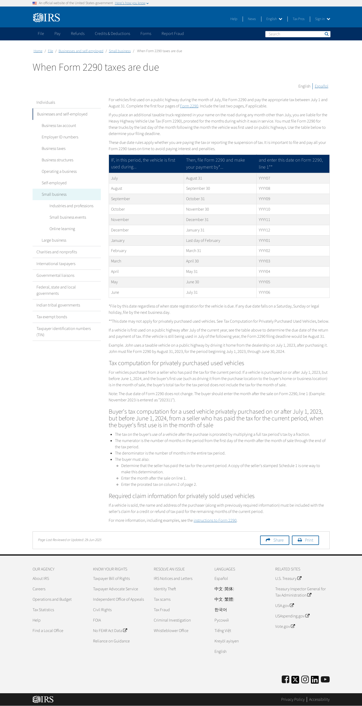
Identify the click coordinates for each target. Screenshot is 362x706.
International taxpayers (55, 264)
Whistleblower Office (171, 631)
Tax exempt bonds (51, 317)
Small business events (66, 217)
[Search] (297, 34)
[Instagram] (305, 679)
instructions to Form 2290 (215, 520)
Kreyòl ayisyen (226, 641)
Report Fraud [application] (173, 33)
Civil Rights (102, 610)
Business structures (56, 160)
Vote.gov (285, 626)
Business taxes (52, 148)
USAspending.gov (292, 616)
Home (38, 51)
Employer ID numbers (58, 137)
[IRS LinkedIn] (315, 681)
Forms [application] (145, 33)
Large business (52, 240)
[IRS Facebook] (285, 679)
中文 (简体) (224, 589)
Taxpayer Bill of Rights (111, 578)
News (252, 19)
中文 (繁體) (224, 599)
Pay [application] (57, 33)
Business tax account (57, 125)
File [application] (41, 33)
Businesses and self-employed (81, 51)
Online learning (61, 229)
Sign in (322, 19)
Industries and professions (70, 206)
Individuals (45, 102)
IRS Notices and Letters (173, 578)
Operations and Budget (52, 599)
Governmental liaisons (55, 275)
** (271, 167)
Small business (120, 51)
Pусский (221, 620)
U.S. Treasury (288, 578)
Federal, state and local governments (56, 290)
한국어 (220, 610)
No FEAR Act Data (110, 631)
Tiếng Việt (222, 631)
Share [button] (278, 540)
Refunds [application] (77, 33)
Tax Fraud (162, 610)
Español (321, 86)
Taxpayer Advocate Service (115, 589)
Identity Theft (165, 589)
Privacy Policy (293, 699)
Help (233, 19)
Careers (39, 589)
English (274, 19)
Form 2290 (189, 106)
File (50, 51)
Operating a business (57, 171)
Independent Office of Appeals (118, 599)
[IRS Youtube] (325, 679)
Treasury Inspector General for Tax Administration (300, 592)
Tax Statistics (43, 610)
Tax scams (162, 599)
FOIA (97, 620)
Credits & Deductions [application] (112, 33)
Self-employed (52, 183)
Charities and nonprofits (56, 252)
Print (309, 540)
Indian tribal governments (58, 305)
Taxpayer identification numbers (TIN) (63, 332)
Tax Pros (299, 19)
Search (326, 33)
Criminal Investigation (172, 620)
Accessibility (319, 699)
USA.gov (284, 606)
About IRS (41, 578)
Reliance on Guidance (111, 641)
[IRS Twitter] (295, 681)
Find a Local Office (48, 631)
